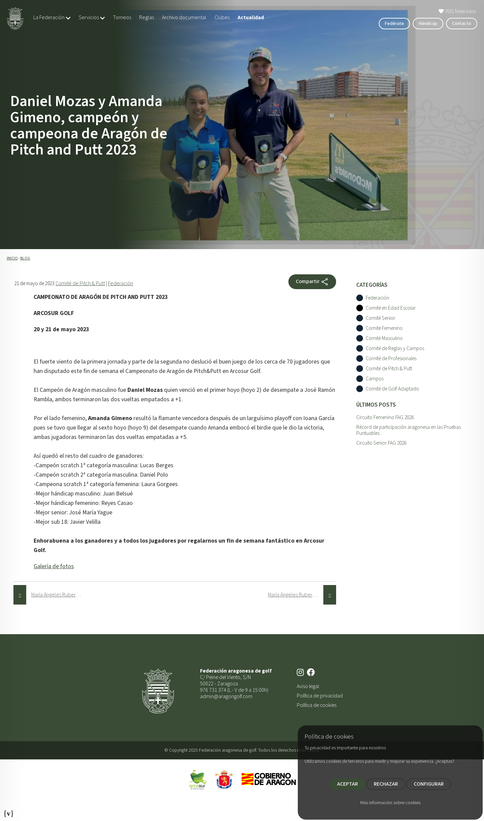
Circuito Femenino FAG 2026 (385, 417)
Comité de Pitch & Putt (80, 283)
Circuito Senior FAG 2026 (381, 443)
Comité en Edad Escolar (391, 308)
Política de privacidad (320, 695)
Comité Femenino (384, 328)
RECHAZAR (386, 784)
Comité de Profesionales (391, 358)
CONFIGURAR (429, 784)
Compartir (312, 282)
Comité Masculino (384, 338)
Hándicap (428, 23)
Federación (120, 283)
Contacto (461, 23)
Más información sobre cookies (390, 802)
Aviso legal (308, 686)
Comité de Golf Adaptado (392, 389)
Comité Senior (380, 318)
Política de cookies (316, 705)
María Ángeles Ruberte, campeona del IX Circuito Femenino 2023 (295, 594)
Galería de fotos (54, 566)
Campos (375, 379)
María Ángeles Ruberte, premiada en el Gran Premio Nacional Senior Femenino (59, 594)
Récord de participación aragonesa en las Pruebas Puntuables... (408, 430)
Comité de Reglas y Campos (395, 348)
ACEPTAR (347, 784)
